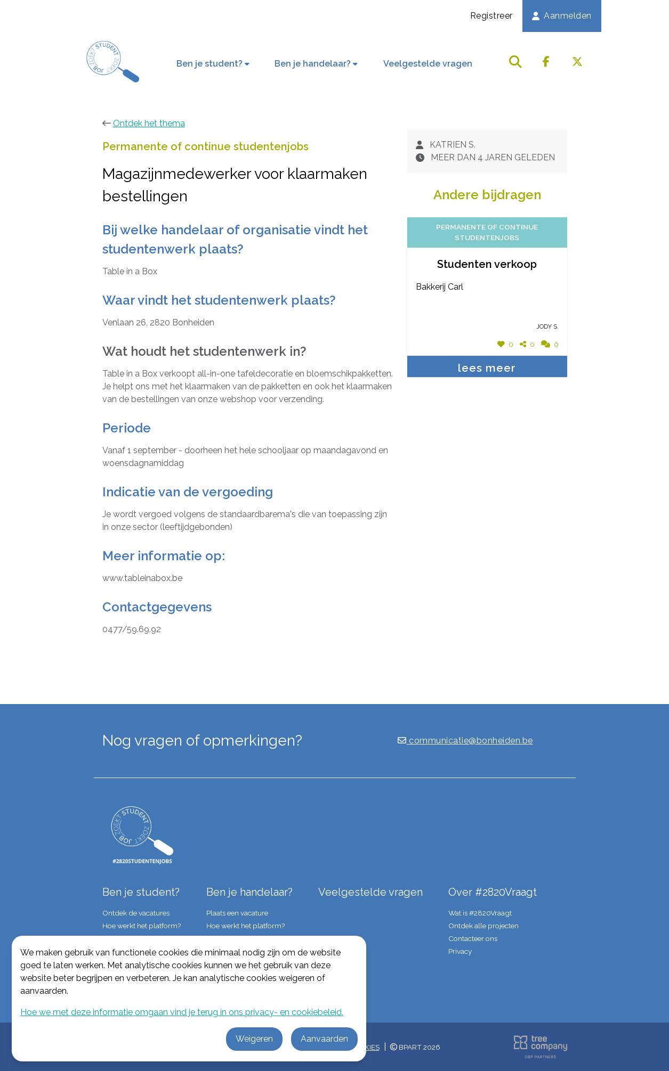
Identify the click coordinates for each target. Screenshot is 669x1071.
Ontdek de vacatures (136, 913)
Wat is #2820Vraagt (480, 913)
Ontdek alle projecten (483, 925)
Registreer (491, 16)
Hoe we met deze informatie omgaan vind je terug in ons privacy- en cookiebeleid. (181, 1012)
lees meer (487, 368)
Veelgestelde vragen (427, 64)
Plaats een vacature (237, 913)
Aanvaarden (324, 1039)
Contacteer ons (472, 938)
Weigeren (254, 1039)
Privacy (460, 951)
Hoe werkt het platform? (141, 925)
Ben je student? (212, 64)
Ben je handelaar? (316, 64)
